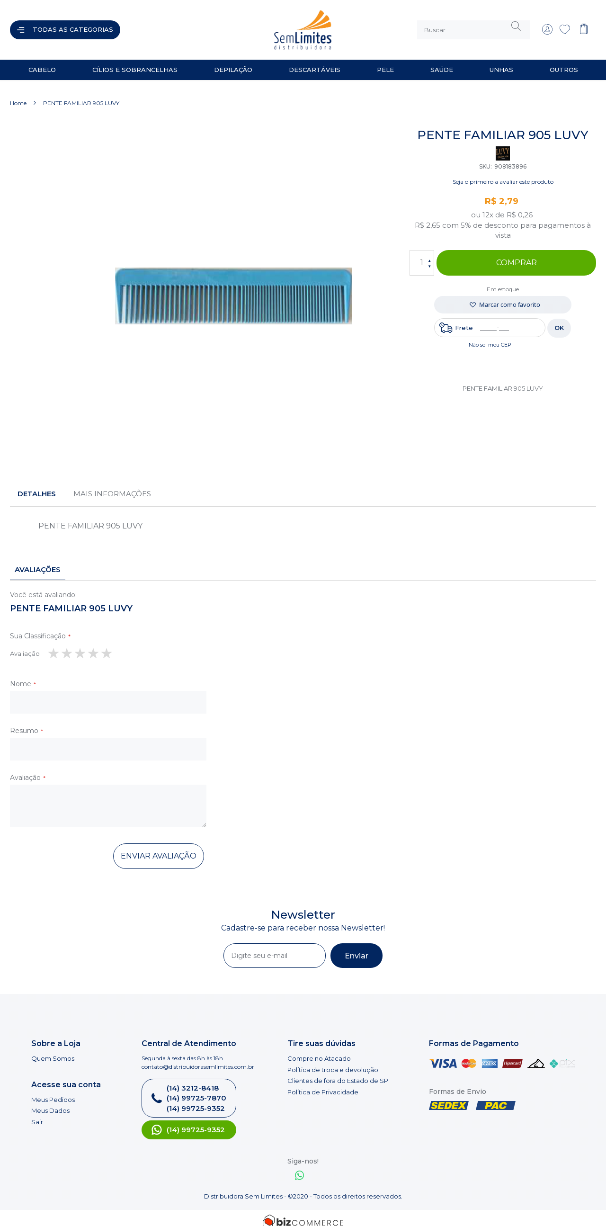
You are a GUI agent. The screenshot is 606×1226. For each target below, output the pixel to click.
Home (18, 95)
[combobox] (473, 26)
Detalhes (37, 486)
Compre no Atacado (319, 1051)
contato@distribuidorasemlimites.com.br (198, 1059)
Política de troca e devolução (332, 1062)
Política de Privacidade (322, 1084)
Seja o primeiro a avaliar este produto (503, 174)
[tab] (36, 486)
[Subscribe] (356, 948)
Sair (37, 1114)
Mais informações (112, 486)
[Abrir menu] (65, 26)
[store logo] (215, 26)
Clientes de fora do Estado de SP (337, 1073)
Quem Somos (52, 1051)
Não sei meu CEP (490, 337)
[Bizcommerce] (303, 1214)
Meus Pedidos (53, 1092)
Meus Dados (50, 1103)
